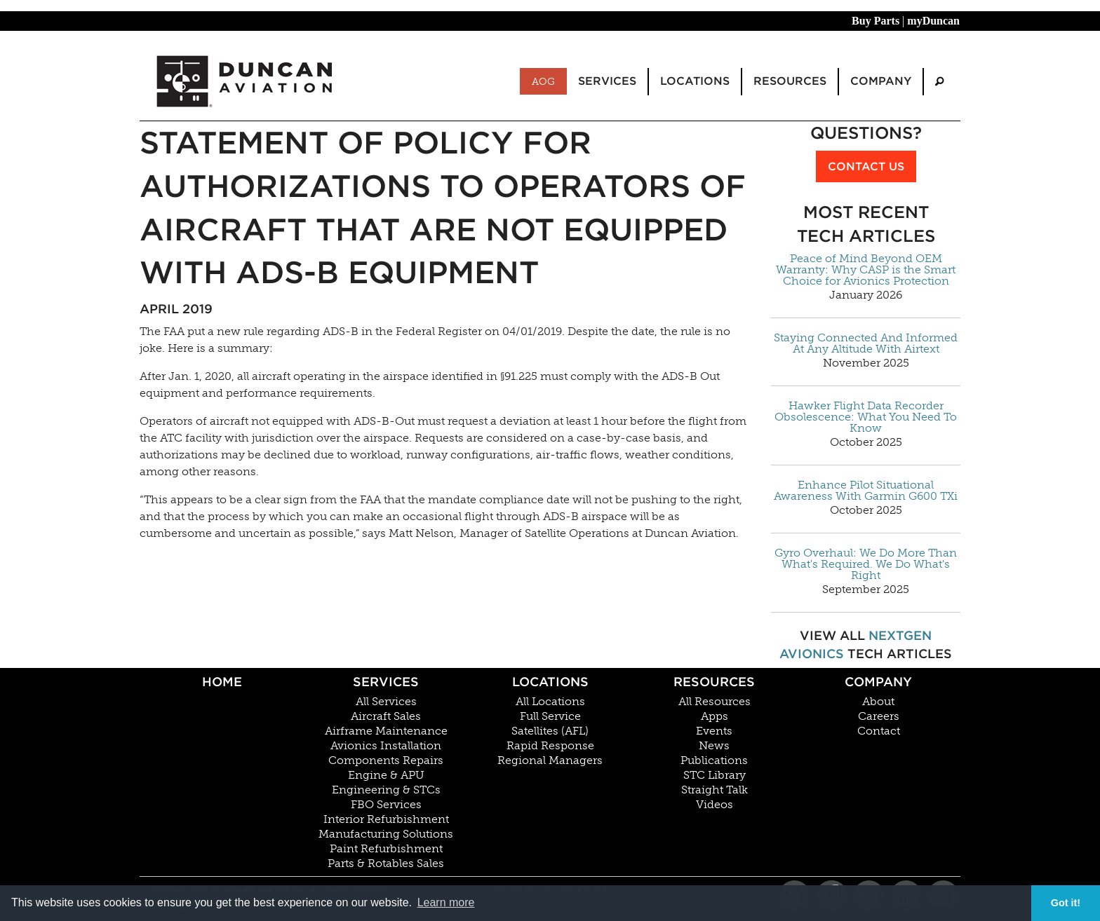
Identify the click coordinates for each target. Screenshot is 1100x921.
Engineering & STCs (386, 790)
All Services (386, 701)
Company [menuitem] (880, 81)
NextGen (900, 635)
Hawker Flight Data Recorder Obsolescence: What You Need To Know (865, 417)
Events (714, 731)
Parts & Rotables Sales (386, 863)
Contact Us (866, 166)
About (878, 701)
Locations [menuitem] (695, 81)
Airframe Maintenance (386, 731)
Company (878, 681)
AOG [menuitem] (543, 81)
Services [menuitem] (607, 81)
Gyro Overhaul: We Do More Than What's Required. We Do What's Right (865, 564)
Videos (714, 804)
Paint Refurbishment (386, 848)
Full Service (550, 716)
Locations (550, 681)
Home (222, 681)
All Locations (550, 701)
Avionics (811, 653)
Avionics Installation (385, 745)
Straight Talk (714, 790)
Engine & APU (386, 775)
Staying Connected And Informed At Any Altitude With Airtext (866, 343)
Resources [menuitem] (789, 81)
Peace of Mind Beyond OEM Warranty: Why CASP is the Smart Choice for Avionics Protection (865, 270)
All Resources (714, 701)
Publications (714, 760)
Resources (714, 681)
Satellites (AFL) (550, 731)
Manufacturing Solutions (385, 834)
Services (386, 681)
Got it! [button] (1065, 902)
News (714, 745)
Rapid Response (550, 745)
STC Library (714, 775)
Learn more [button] (446, 902)
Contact (878, 731)
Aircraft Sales (386, 716)
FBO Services (386, 804)
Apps (714, 716)
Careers (878, 716)
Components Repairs (385, 760)
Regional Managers (550, 760)
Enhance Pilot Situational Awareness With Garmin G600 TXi (866, 490)
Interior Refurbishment (386, 819)
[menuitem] (939, 81)
